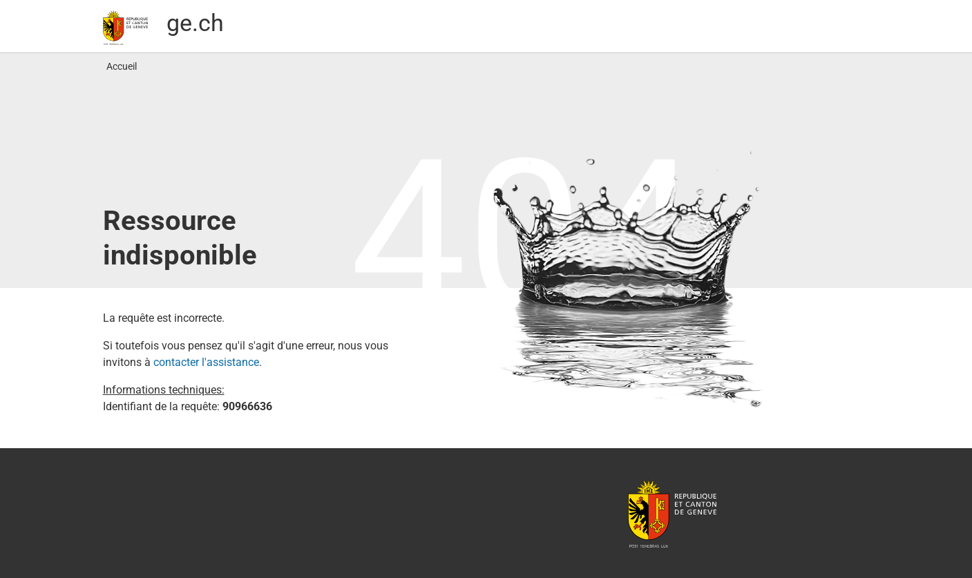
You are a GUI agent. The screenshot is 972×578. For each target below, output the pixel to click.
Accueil (121, 66)
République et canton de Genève (672, 513)
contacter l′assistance (206, 362)
